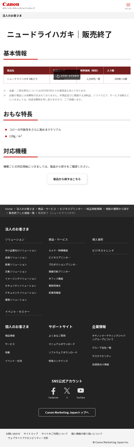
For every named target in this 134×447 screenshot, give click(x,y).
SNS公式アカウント (67, 380)
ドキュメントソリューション (20, 292)
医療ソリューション (16, 264)
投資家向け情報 (100, 364)
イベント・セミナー (17, 311)
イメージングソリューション (20, 278)
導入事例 (97, 239)
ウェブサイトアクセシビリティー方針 (28, 438)
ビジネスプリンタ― (59, 257)
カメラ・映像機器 (58, 250)
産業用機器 (55, 292)
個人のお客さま (17, 326)
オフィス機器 (56, 278)
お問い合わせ (13, 433)
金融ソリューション (16, 257)
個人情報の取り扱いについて (86, 433)
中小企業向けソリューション (20, 250)
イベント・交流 (13, 361)
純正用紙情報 (94, 209)
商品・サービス (47, 209)
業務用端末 (55, 285)
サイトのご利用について (54, 433)
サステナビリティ (101, 356)
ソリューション (14, 239)
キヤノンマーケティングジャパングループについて (108, 337)
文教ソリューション (16, 271)
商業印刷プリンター (59, 271)
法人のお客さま (12, 15)
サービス (10, 344)
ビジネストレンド (103, 250)
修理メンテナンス (58, 361)
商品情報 (10, 335)
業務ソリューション (16, 299)
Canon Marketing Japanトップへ (67, 412)
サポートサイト (61, 326)
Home (9, 209)
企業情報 (99, 326)
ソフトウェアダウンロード (63, 352)
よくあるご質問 (57, 335)
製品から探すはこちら (67, 179)
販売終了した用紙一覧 (22, 213)
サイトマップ (31, 433)
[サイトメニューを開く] (128, 6)
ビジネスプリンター (71, 209)
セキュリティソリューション (20, 285)
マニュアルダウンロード (62, 344)
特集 (7, 352)
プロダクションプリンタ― (63, 264)
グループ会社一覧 (101, 347)
